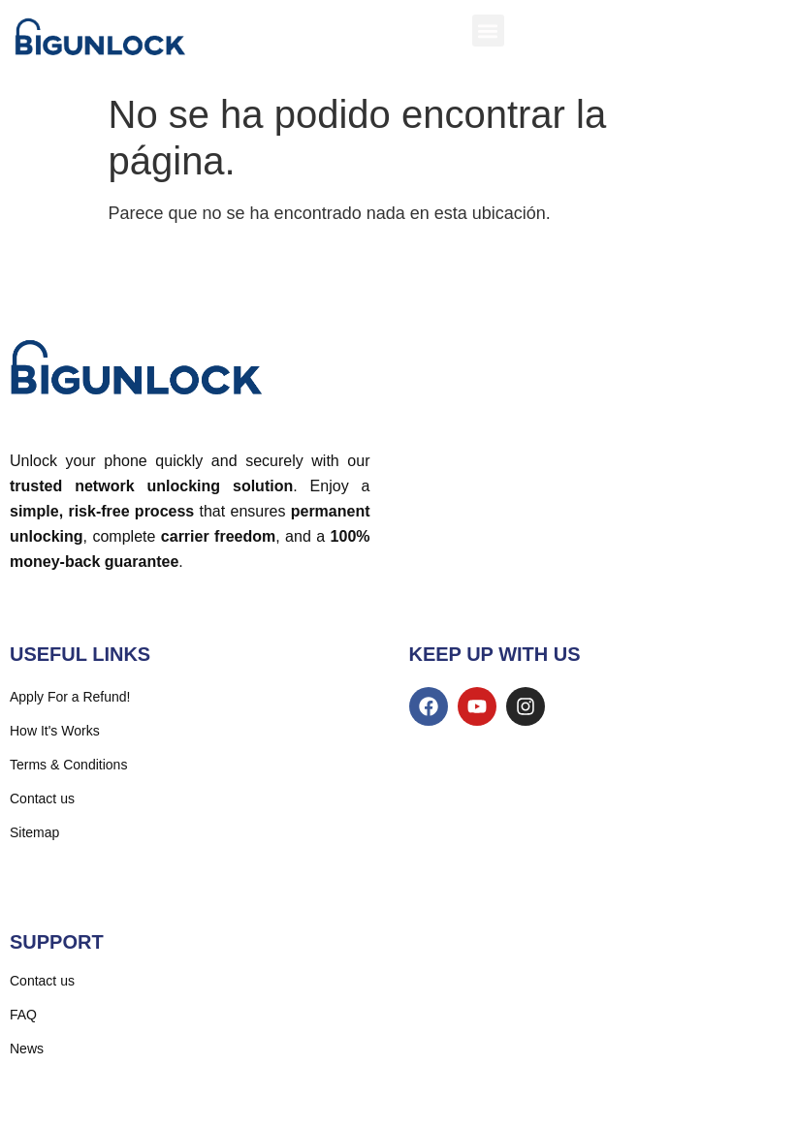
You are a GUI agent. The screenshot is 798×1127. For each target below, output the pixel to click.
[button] (488, 31)
